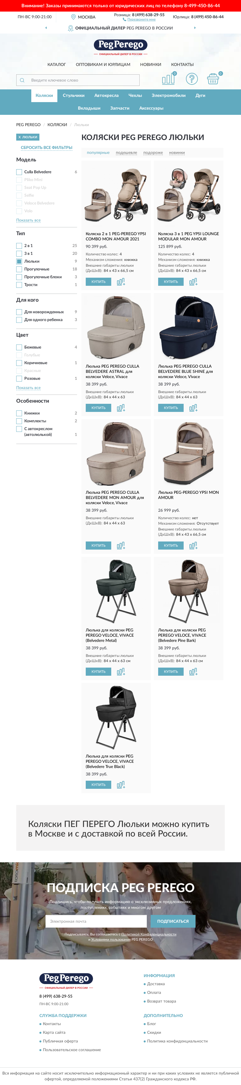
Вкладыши (89, 108)
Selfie (29, 196)
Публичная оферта (60, 1042)
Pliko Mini (33, 180)
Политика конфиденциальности (177, 1042)
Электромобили (169, 95)
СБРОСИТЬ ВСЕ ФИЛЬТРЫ (46, 148)
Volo (28, 211)
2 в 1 (28, 246)
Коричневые (35, 363)
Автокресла (106, 95)
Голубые (32, 355)
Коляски (44, 95)
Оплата (154, 993)
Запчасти (119, 108)
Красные (32, 371)
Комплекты (35, 421)
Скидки (154, 1033)
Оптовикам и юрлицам (103, 65)
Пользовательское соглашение (72, 1050)
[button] (139, 19)
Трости (30, 285)
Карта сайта (54, 1033)
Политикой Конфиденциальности (148, 934)
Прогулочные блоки (43, 277)
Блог (151, 1024)
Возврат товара (161, 1002)
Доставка (156, 984)
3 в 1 (28, 254)
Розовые (32, 379)
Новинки (150, 65)
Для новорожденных (44, 312)
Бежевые (32, 347)
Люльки (31, 261)
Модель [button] (26, 160)
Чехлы (135, 95)
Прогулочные (36, 269)
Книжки (32, 413)
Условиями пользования (111, 939)
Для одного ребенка (43, 320)
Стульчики (74, 95)
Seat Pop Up (35, 188)
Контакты (182, 65)
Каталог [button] (57, 65)
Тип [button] (20, 233)
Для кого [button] (27, 300)
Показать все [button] (28, 220)
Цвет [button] (22, 335)
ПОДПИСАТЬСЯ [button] (173, 922)
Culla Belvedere (37, 172)
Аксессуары (151, 108)
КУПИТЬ (98, 281)
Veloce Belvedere (39, 203)
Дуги (200, 95)
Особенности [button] (32, 401)
